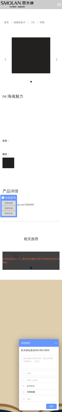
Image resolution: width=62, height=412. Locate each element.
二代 (32, 22)
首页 (6, 22)
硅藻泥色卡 (20, 22)
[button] (5, 59)
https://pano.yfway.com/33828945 (18, 204)
